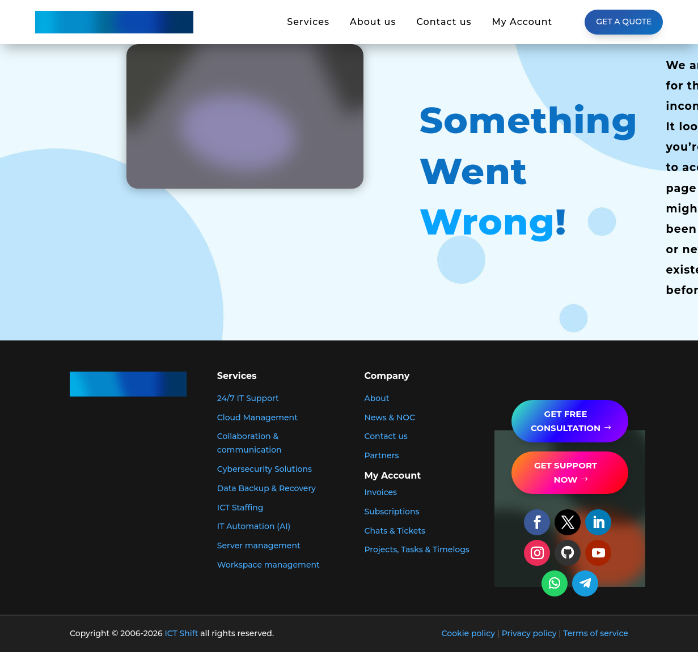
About (377, 398)
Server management (259, 545)
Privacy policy (529, 633)
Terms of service (595, 633)
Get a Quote (624, 21)
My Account (522, 22)
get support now (565, 472)
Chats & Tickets (395, 531)
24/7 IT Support (248, 398)
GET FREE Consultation (565, 421)
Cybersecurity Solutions (264, 469)
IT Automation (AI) (253, 526)
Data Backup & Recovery (266, 488)
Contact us (443, 22)
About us (373, 22)
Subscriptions (392, 511)
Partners (382, 455)
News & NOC (390, 417)
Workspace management (268, 565)
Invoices (381, 492)
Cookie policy (468, 633)
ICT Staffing (240, 507)
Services (308, 22)
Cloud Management (257, 417)
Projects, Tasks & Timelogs (417, 549)
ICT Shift (181, 633)
